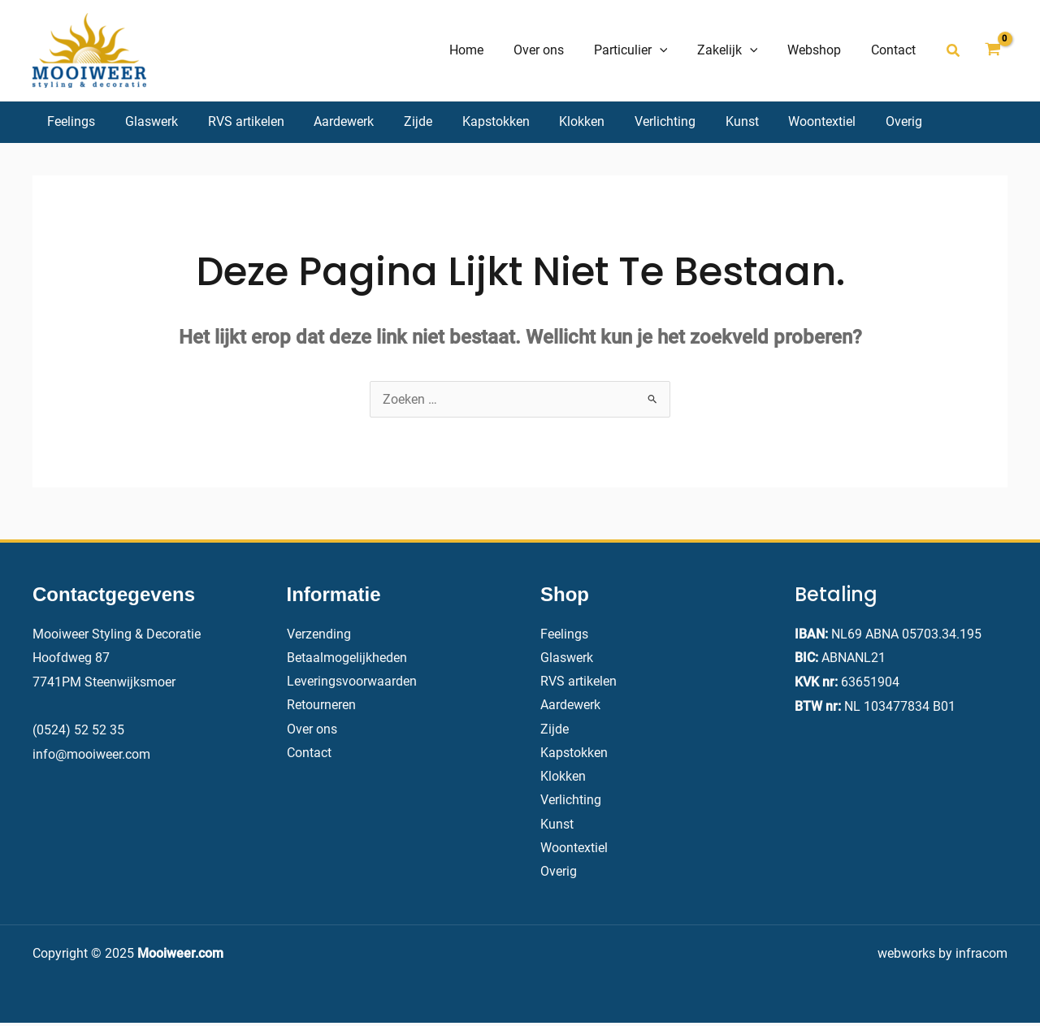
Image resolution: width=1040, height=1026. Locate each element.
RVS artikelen (578, 682)
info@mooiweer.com (91, 754)
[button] (954, 51)
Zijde (554, 730)
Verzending (319, 634)
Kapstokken (574, 754)
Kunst (557, 826)
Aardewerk (570, 706)
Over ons (312, 730)
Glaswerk (566, 657)
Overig (558, 875)
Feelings (564, 634)
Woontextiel (574, 851)
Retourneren (321, 706)
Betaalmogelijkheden (347, 657)
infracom (982, 956)
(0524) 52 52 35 (78, 730)
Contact (309, 754)
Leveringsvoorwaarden (352, 682)
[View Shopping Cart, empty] (992, 51)
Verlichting (570, 803)
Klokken (563, 778)
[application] (673, 50)
